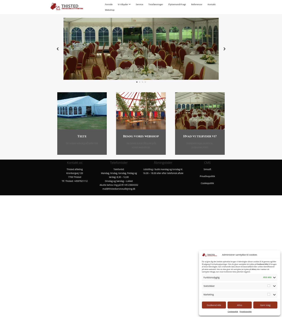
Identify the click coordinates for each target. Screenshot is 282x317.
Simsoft (207, 169)
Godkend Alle (214, 305)
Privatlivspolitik (246, 311)
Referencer (196, 4)
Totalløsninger (155, 4)
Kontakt (212, 4)
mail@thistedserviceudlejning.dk (119, 188)
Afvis (239, 305)
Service (139, 4)
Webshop (110, 10)
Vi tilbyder (124, 4)
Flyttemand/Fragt (177, 4)
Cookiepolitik (233, 311)
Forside (109, 4)
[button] (58, 49)
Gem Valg (265, 305)
